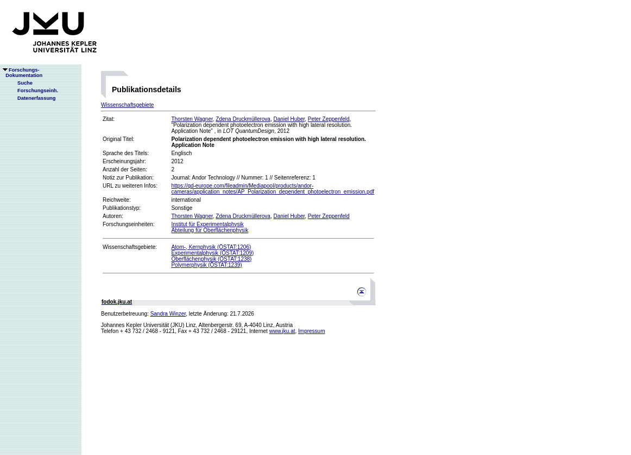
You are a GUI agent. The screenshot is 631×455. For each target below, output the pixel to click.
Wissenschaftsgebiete (127, 105)
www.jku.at (282, 331)
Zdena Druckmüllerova (243, 119)
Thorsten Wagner (191, 119)
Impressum (311, 331)
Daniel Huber (289, 119)
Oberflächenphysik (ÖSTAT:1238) (211, 259)
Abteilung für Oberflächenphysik (209, 230)
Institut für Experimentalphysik (207, 224)
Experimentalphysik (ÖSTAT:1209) (212, 253)
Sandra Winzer (168, 314)
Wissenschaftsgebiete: (130, 247)
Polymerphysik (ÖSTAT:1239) (206, 265)
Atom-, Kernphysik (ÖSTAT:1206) (211, 247)
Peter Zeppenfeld (329, 119)
